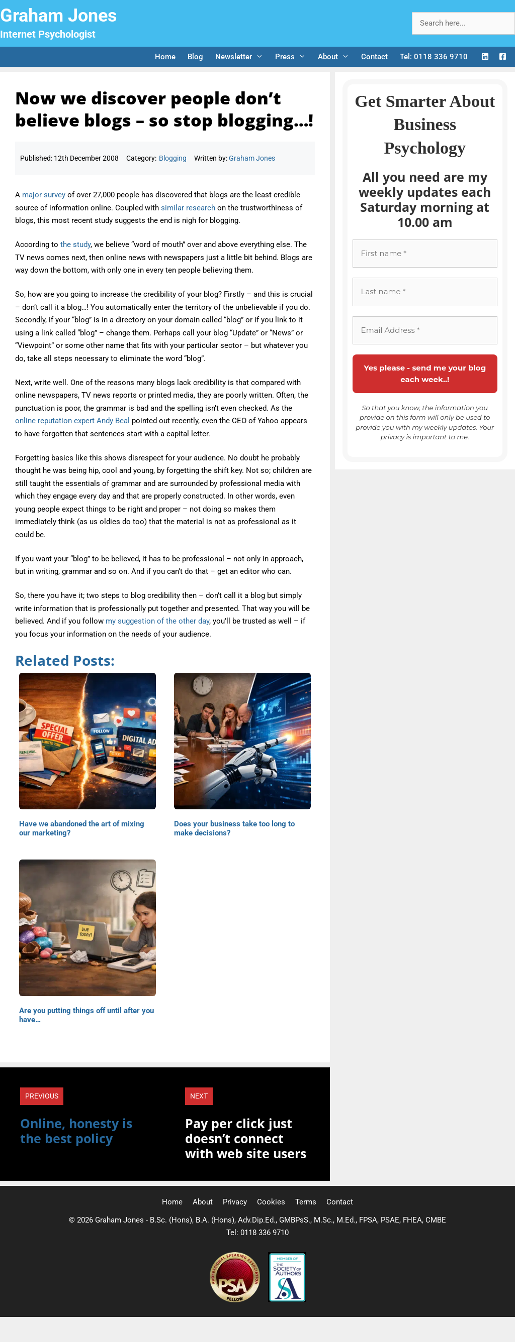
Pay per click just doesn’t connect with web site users (245, 1138)
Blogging (173, 158)
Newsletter (242, 57)
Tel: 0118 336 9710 (434, 56)
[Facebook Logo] (502, 57)
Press (293, 57)
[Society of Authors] (287, 1299)
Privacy (235, 1201)
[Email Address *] (425, 330)
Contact (374, 56)
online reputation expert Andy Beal (72, 420)
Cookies (271, 1201)
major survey (43, 194)
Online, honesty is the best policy (76, 1131)
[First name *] (425, 253)
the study (75, 244)
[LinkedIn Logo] (485, 57)
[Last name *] (425, 292)
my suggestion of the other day (157, 621)
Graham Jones (58, 15)
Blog (195, 56)
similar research (188, 207)
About (336, 57)
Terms (305, 1201)
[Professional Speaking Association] (236, 1299)
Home (165, 56)
